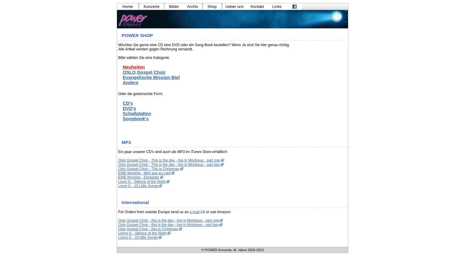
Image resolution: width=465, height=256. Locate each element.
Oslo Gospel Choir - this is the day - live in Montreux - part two (168, 225)
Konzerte (152, 6)
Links (276, 6)
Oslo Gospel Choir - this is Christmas (148, 229)
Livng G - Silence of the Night (142, 181)
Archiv (192, 6)
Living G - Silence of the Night (142, 233)
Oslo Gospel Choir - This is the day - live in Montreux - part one (169, 160)
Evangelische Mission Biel (151, 77)
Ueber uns (235, 6)
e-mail (195, 212)
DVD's (129, 108)
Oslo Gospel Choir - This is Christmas (148, 169)
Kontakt (257, 6)
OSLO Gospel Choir (144, 72)
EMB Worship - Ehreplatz (138, 177)
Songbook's (136, 118)
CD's (128, 103)
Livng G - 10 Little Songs (138, 186)
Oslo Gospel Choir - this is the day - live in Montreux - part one (168, 220)
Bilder (174, 6)
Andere (131, 82)
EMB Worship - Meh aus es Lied (144, 173)
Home (127, 6)
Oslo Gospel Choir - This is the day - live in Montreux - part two (169, 164)
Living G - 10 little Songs (138, 237)
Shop (212, 6)
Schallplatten (137, 113)
